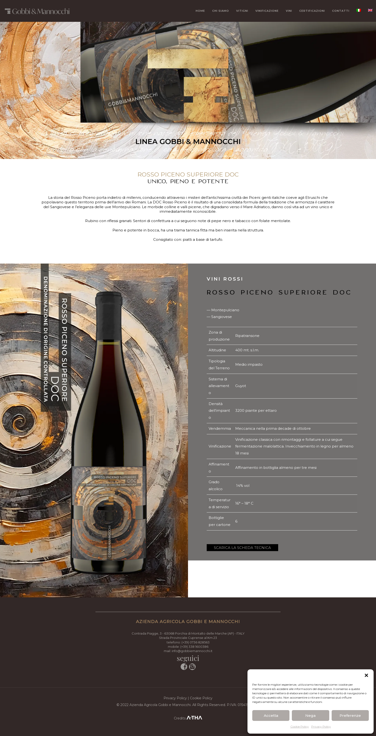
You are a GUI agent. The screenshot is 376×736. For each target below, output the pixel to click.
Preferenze (350, 715)
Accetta (271, 715)
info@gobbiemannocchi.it (192, 651)
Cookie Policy (299, 726)
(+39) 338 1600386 (194, 646)
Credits (188, 718)
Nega (310, 715)
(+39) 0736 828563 (196, 642)
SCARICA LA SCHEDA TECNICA (242, 547)
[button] (366, 675)
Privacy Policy (321, 726)
